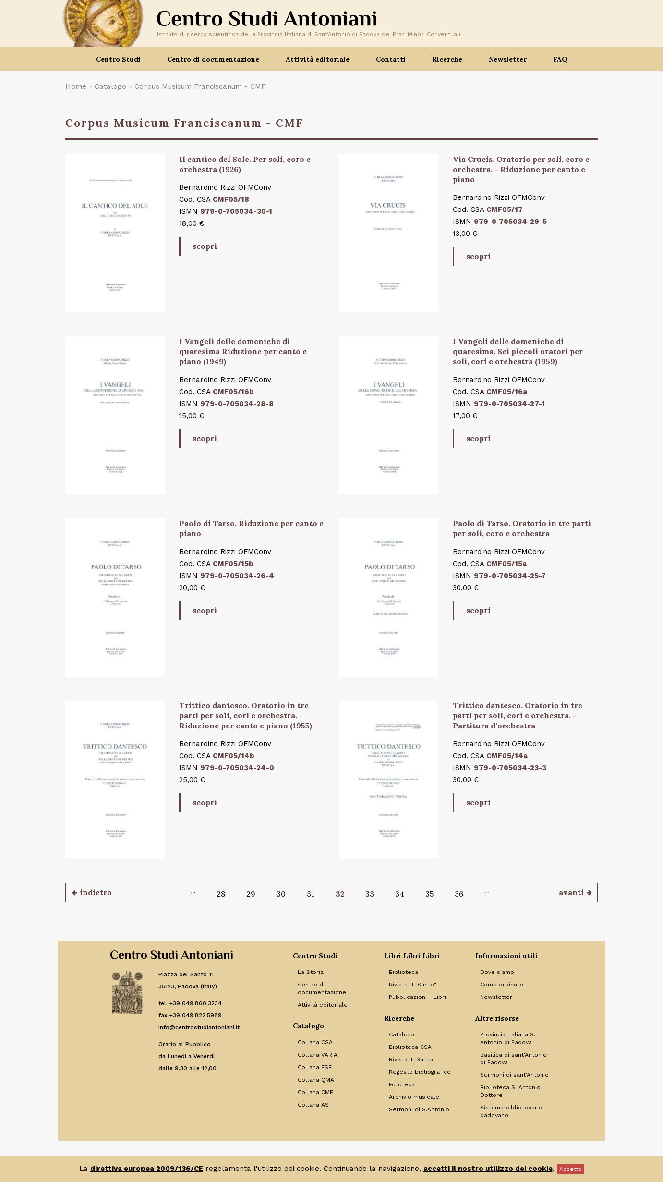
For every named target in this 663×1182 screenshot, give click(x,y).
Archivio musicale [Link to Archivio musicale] (414, 1097)
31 (310, 894)
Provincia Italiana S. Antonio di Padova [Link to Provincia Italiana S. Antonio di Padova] (507, 1038)
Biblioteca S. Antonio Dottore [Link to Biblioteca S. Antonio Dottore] (510, 1091)
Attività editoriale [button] (318, 59)
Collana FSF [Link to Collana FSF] (315, 1067)
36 (459, 894)
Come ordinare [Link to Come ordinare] (501, 984)
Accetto (570, 1169)
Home (75, 86)
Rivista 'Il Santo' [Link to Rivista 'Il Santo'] (411, 1059)
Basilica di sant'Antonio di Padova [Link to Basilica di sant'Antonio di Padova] (513, 1058)
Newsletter (508, 59)
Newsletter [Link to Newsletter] (496, 997)
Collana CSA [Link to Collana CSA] (315, 1042)
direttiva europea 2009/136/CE (146, 1168)
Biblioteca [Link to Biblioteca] (403, 972)
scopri (205, 246)
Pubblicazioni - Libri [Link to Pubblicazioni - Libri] (417, 997)
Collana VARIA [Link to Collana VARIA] (318, 1054)
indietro (96, 892)
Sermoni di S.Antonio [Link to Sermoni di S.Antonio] (419, 1109)
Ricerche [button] (447, 59)
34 (399, 894)
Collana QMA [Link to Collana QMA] (316, 1079)
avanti (571, 892)
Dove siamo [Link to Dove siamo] (497, 972)
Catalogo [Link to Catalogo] (401, 1034)
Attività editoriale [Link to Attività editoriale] (323, 1004)
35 (429, 894)
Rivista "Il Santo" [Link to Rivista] (412, 984)
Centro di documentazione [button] (213, 59)
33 (369, 894)
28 (221, 894)
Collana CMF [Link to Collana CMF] (315, 1092)
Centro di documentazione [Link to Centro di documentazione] (322, 988)
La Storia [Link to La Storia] (311, 972)
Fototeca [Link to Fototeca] (402, 1084)
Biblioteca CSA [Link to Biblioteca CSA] (410, 1047)
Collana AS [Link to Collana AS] (313, 1104)
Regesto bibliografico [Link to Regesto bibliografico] (420, 1072)
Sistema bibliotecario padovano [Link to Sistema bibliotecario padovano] (511, 1111)
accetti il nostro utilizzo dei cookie (488, 1168)
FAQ (560, 59)
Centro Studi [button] (118, 59)
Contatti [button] (391, 59)
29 (250, 894)
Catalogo (110, 86)
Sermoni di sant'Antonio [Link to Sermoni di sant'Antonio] (514, 1074)
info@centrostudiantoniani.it (199, 1027)
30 (281, 894)
